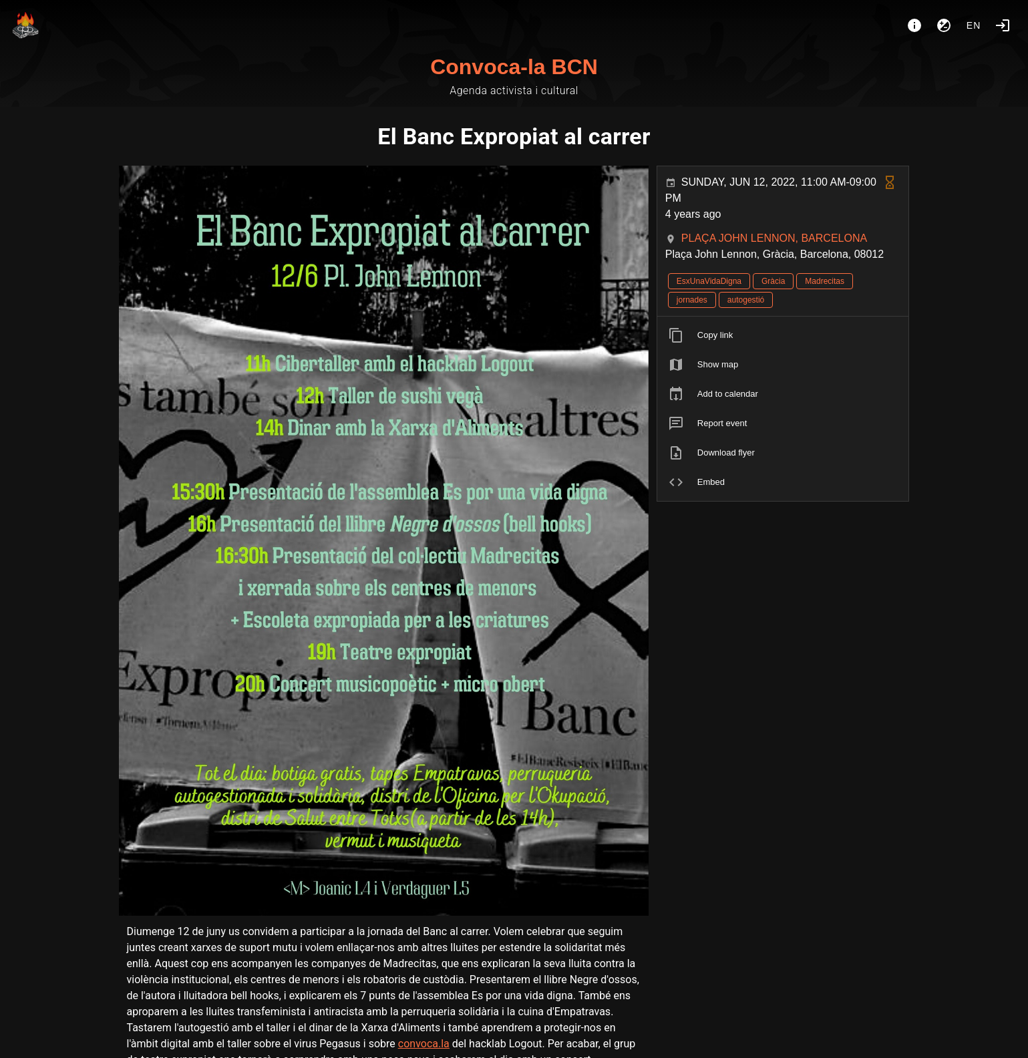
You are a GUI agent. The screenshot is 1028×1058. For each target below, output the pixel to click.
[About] (914, 25)
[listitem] (783, 335)
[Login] (1002, 25)
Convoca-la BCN (514, 67)
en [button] (974, 25)
